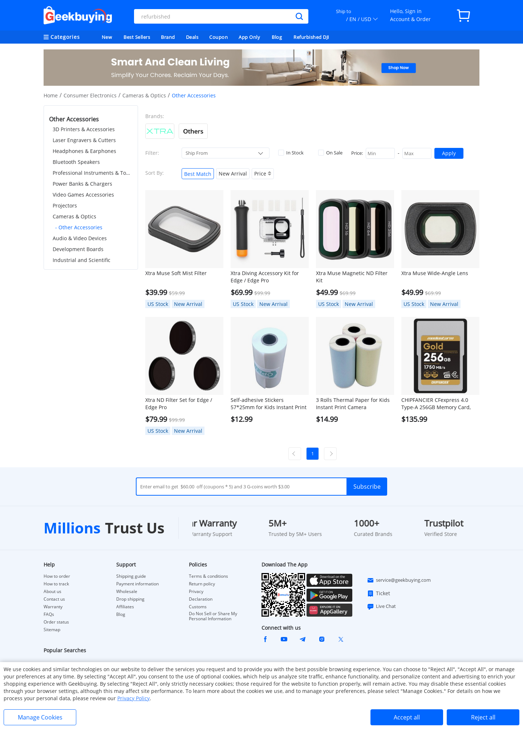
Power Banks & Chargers (82, 183)
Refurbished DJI (311, 37)
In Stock (291, 152)
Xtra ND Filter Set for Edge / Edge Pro (178, 403)
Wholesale (126, 591)
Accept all (407, 717)
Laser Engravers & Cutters (84, 140)
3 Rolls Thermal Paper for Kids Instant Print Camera (353, 403)
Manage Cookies (40, 717)
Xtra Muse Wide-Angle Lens (434, 273)
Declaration (200, 599)
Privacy (196, 591)
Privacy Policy (133, 698)
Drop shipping (130, 599)
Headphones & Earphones (84, 151)
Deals (192, 37)
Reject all (483, 717)
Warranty (53, 606)
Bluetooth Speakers (76, 161)
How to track (56, 583)
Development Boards (78, 249)
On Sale (330, 152)
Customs (198, 606)
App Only (249, 37)
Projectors (65, 205)
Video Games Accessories (83, 194)
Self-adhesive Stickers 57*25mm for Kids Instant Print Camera (269, 403)
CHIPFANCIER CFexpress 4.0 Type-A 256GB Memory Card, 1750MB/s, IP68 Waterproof (436, 403)
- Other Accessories (78, 227)
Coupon (218, 37)
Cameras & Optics (144, 95)
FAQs (49, 614)
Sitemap (52, 629)
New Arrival (233, 173)
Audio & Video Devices (80, 238)
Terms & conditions (208, 576)
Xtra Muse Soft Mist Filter (176, 273)
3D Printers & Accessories (84, 129)
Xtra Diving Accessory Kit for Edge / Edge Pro (265, 277)
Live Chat (381, 606)
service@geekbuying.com (399, 580)
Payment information (137, 583)
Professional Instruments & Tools (93, 172)
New (107, 37)
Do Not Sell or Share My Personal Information (213, 616)
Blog (277, 37)
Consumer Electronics (90, 95)
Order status (56, 622)
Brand (168, 37)
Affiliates (125, 606)
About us (52, 591)
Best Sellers (136, 37)
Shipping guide (131, 576)
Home (51, 95)
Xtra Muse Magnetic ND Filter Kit (352, 277)
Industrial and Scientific (81, 260)
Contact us (54, 599)
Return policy (202, 583)
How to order (57, 576)
